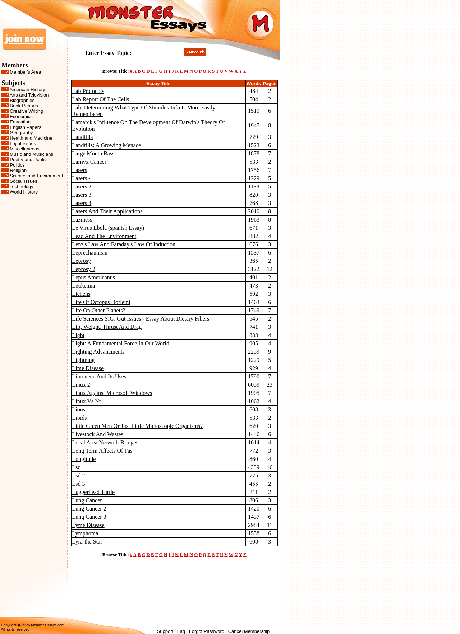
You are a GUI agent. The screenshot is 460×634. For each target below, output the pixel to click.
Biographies (22, 100)
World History (24, 192)
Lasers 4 (82, 203)
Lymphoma (85, 533)
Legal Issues (23, 143)
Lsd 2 (78, 475)
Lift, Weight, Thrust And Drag (107, 327)
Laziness (82, 219)
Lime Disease (88, 368)
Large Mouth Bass (93, 153)
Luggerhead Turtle (93, 492)
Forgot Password (206, 631)
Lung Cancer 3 (89, 517)
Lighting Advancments (98, 352)
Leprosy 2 (83, 269)
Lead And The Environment (104, 236)
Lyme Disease (88, 525)
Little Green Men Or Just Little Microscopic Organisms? (137, 426)
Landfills (82, 137)
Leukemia (83, 286)
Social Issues (23, 181)
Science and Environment (36, 175)
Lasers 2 (82, 186)
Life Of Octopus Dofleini (101, 302)
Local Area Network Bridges (105, 442)
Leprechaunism (90, 253)
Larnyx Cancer (89, 162)
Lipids (79, 418)
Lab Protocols (88, 91)
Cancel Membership (249, 631)
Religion (18, 170)
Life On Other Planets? (98, 310)
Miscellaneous (24, 148)
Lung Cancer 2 (89, 508)
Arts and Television (29, 95)
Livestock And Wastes (97, 434)
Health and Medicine (31, 138)
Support (165, 631)
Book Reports (24, 105)
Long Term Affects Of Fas (102, 451)
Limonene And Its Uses (99, 376)
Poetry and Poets (28, 159)
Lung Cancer (87, 500)
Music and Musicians (31, 154)
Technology (21, 186)
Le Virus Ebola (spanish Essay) (108, 228)
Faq (181, 631)
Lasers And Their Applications (107, 211)
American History (27, 89)
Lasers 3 (82, 195)
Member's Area (25, 72)
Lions (78, 409)
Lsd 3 (78, 484)
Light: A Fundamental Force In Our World (120, 343)
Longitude (84, 459)
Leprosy (81, 261)
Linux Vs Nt (86, 401)
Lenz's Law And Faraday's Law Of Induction (123, 244)
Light (78, 335)
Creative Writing (26, 111)
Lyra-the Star (87, 542)
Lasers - (81, 178)
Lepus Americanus (93, 277)
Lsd (76, 467)
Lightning (83, 360)
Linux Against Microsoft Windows (112, 393)
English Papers (25, 127)
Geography (21, 132)
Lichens (81, 294)
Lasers (79, 170)
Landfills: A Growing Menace (106, 145)
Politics (17, 165)
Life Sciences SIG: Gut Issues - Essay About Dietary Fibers (141, 319)
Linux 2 (81, 385)
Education (20, 122)
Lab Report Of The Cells (100, 99)
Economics (21, 116)
